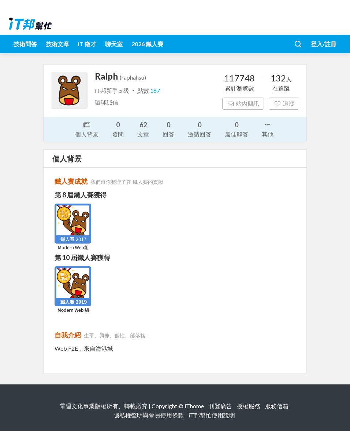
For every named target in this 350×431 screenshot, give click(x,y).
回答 (168, 129)
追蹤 (283, 103)
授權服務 (248, 405)
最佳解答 (236, 129)
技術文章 (57, 43)
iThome (194, 405)
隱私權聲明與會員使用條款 (148, 415)
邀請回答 (199, 129)
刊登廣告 (220, 405)
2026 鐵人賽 (147, 43)
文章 (143, 129)
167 (155, 90)
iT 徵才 (87, 43)
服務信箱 (276, 405)
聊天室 (114, 43)
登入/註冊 (323, 43)
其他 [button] (267, 129)
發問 (118, 129)
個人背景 (86, 129)
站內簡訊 (243, 103)
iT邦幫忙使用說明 (212, 415)
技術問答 (25, 43)
